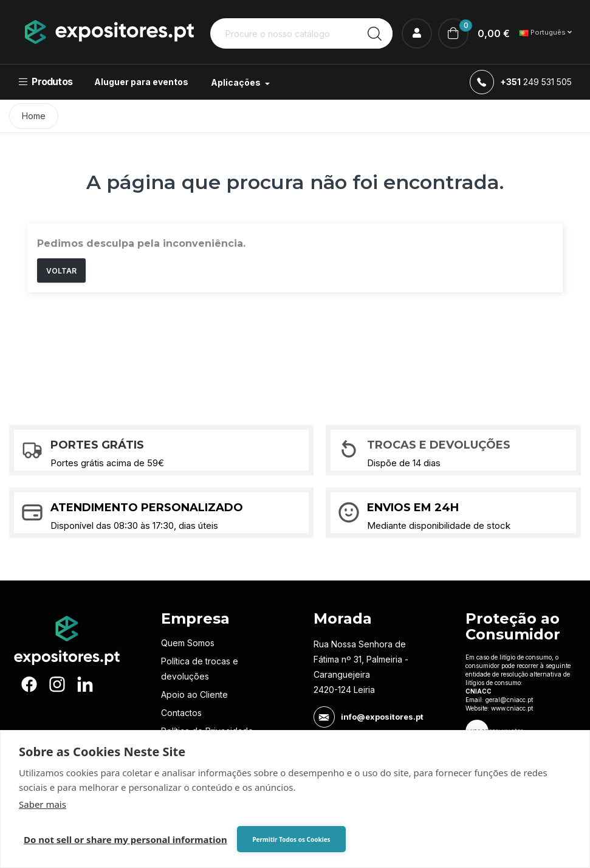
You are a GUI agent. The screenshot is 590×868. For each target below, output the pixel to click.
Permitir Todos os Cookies (291, 839)
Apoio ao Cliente (194, 694)
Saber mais (42, 804)
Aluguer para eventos (141, 82)
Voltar (61, 270)
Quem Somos (187, 643)
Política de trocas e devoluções (199, 668)
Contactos (181, 713)
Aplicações (236, 82)
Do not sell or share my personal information (125, 839)
